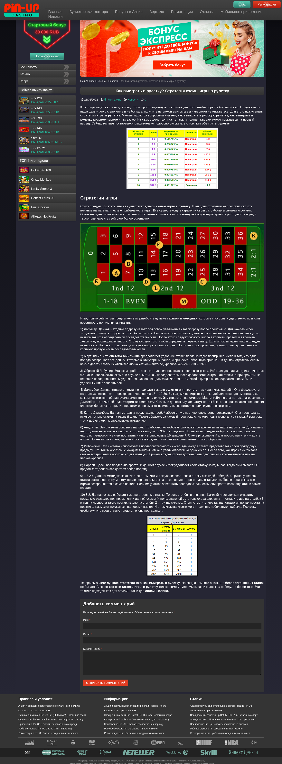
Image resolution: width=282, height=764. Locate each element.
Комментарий (92, 648)
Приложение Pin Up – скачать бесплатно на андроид (47, 724)
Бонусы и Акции (129, 12)
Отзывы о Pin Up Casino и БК (34, 710)
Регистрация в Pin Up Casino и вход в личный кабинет (48, 733)
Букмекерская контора (88, 12)
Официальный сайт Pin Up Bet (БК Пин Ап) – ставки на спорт (52, 715)
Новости (55, 16)
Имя (86, 620)
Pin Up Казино (112, 99)
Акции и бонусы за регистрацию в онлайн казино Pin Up (49, 706)
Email (87, 634)
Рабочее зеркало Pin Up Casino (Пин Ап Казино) (45, 728)
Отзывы (206, 12)
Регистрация (182, 12)
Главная (55, 12)
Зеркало (157, 12)
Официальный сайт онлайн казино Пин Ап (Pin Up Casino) (50, 719)
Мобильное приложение (241, 12)
